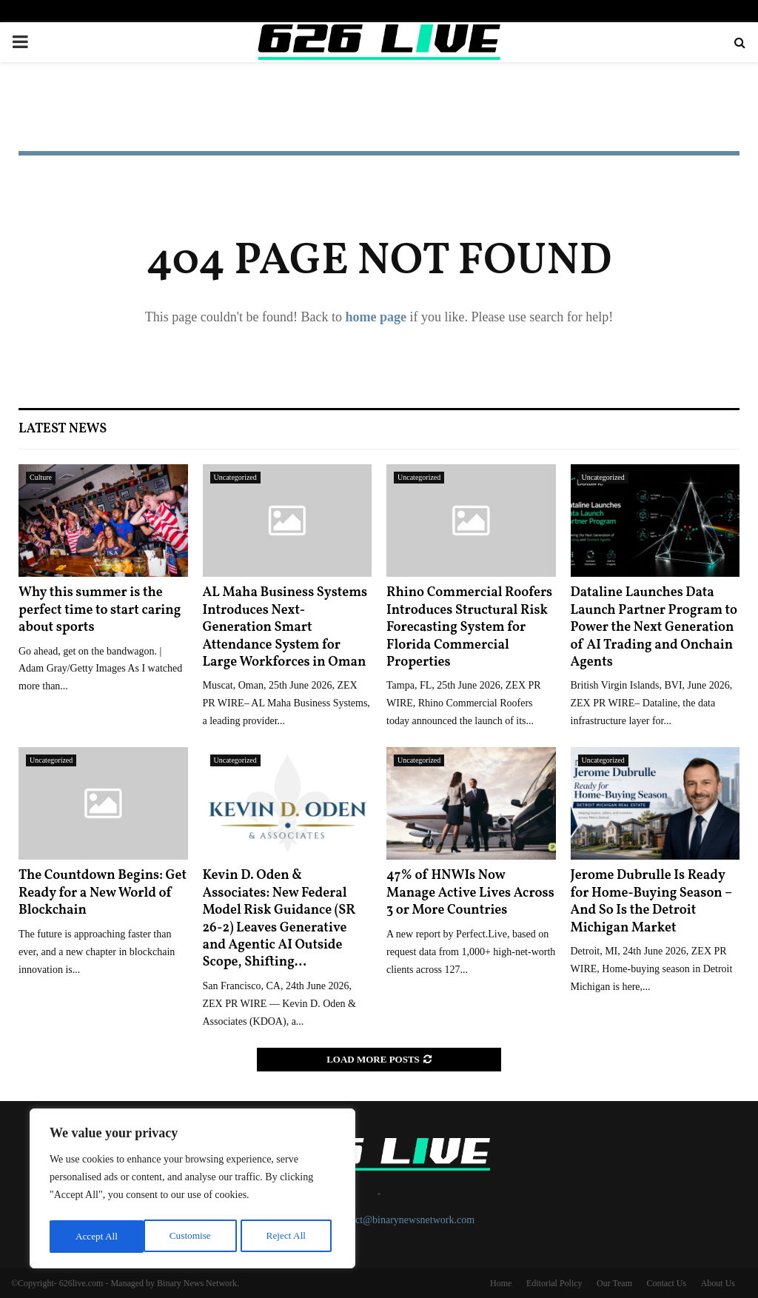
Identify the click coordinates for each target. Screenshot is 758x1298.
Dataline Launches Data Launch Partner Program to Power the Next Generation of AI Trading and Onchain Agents (654, 627)
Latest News (63, 429)
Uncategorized (235, 477)
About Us (718, 1283)
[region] (192, 1190)
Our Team (614, 1283)
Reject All (191, 1236)
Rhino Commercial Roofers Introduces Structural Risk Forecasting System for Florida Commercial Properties (469, 627)
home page (375, 317)
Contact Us (666, 1283)
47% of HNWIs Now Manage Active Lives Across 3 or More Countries (470, 893)
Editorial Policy (554, 1283)
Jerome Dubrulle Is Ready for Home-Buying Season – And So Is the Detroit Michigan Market (651, 901)
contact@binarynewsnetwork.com (403, 1219)
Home (501, 1283)
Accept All (288, 1236)
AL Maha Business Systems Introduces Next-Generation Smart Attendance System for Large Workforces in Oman (285, 627)
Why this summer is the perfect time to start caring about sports (100, 610)
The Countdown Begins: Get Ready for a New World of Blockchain (103, 893)
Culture (41, 477)
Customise (95, 1236)
